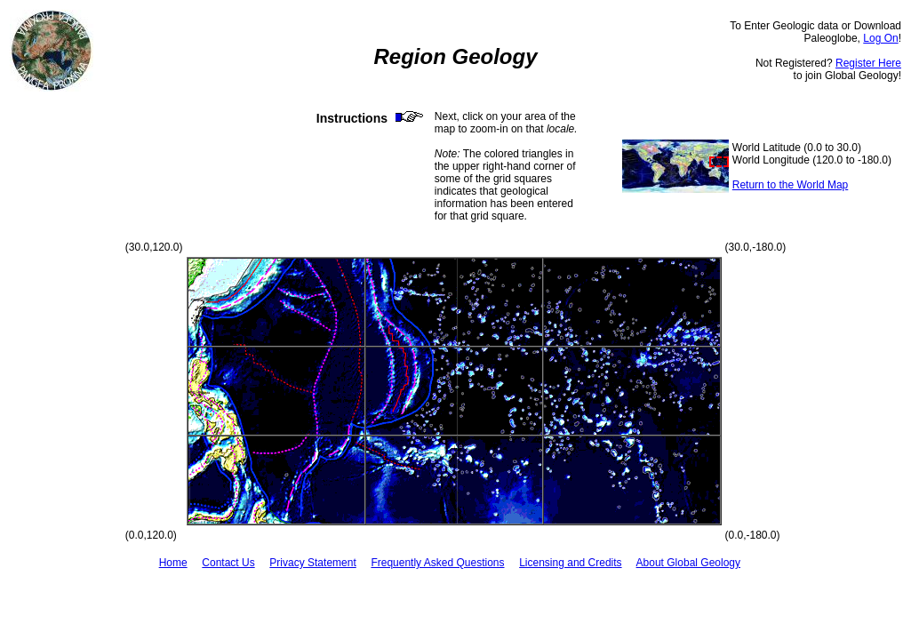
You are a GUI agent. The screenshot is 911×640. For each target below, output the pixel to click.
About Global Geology (688, 562)
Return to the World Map (790, 185)
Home (173, 562)
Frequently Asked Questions (437, 562)
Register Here (868, 63)
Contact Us (228, 562)
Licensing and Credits (570, 562)
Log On (880, 38)
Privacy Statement (312, 562)
